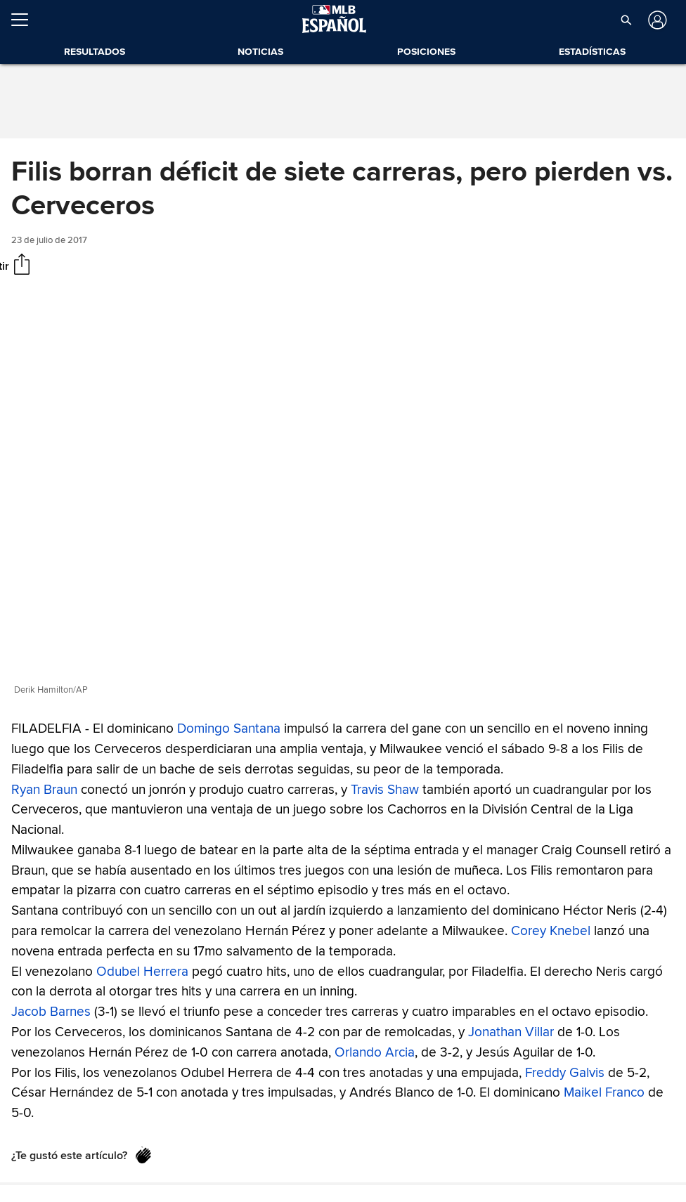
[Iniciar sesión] (656, 20)
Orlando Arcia (375, 1051)
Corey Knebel (550, 930)
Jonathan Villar (511, 1032)
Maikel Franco (604, 1092)
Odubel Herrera (142, 970)
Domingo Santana (228, 728)
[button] (626, 20)
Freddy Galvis (564, 1072)
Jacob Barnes (51, 1011)
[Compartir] (21, 265)
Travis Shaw (385, 788)
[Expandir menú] (25, 19)
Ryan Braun (44, 788)
